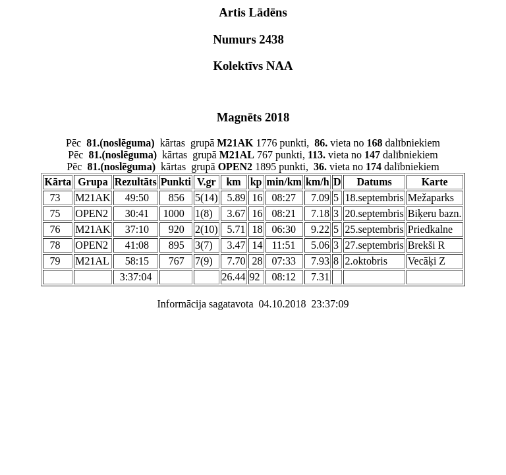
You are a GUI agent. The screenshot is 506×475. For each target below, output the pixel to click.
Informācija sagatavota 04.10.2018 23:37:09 (253, 303)
